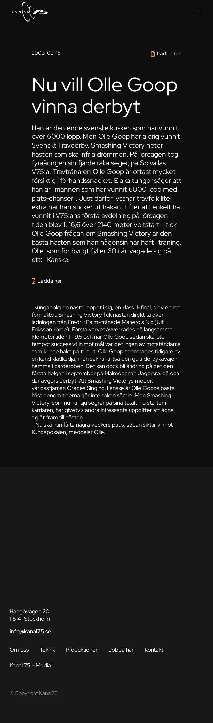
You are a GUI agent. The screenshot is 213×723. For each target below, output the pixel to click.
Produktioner (82, 649)
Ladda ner (169, 53)
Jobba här (121, 649)
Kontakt (154, 649)
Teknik (47, 649)
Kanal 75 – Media (30, 665)
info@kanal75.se (30, 631)
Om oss (19, 649)
